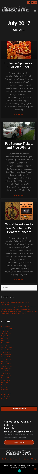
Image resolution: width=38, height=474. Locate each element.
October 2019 (6, 357)
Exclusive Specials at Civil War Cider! (19, 65)
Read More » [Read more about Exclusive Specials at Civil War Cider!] (19, 115)
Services (5, 459)
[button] (35, 11)
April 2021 (4, 345)
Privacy (33, 459)
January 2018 (6, 378)
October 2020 (6, 350)
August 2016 (5, 396)
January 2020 (6, 354)
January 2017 (6, 394)
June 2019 (4, 361)
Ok (19, 471)
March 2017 (5, 389)
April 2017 (4, 387)
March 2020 (5, 352)
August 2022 (5, 343)
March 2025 (5, 331)
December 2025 (6, 329)
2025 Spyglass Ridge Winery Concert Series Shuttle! (19, 311)
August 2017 (5, 380)
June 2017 (4, 385)
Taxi (20, 459)
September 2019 (7, 359)
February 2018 (6, 375)
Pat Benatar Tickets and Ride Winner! (19, 145)
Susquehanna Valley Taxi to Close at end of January (18, 307)
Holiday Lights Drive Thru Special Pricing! (15, 309)
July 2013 (4, 399)
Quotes (26, 459)
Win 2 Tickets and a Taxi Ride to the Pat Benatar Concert (19, 228)
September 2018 (7, 368)
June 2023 (4, 338)
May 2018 (4, 371)
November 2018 (6, 366)
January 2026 (6, 326)
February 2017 (6, 392)
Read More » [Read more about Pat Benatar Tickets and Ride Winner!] (19, 195)
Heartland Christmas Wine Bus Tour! (14, 314)
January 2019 (6, 364)
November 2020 (6, 347)
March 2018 (5, 373)
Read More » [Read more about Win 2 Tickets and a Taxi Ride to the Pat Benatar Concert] (19, 280)
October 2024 (6, 333)
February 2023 (6, 340)
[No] (35, 469)
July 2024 (4, 336)
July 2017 (4, 382)
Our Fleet (13, 459)
